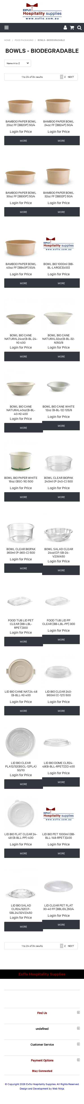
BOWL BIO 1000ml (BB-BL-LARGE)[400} (58, 265)
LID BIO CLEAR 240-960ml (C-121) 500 (58, 693)
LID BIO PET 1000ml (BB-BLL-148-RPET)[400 (58, 836)
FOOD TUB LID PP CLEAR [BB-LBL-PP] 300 (58, 622)
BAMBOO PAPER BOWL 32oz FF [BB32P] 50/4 (58, 194)
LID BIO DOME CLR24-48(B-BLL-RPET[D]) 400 (58, 764)
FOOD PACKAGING (24, 40)
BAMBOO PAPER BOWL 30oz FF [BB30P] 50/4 (21, 194)
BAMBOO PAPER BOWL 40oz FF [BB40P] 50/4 (21, 265)
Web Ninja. (58, 1088)
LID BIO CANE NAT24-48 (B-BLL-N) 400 (21, 693)
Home (7, 40)
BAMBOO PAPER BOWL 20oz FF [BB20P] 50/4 (21, 123)
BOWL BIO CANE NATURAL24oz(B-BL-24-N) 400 (20, 338)
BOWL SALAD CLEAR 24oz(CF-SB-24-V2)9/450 (58, 552)
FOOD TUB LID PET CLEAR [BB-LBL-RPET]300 (21, 623)
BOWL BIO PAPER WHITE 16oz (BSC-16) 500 (20, 479)
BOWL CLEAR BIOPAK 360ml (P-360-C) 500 (20, 551)
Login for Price (21, 131)
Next (71, 76)
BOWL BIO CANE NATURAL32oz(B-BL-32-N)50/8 (58, 338)
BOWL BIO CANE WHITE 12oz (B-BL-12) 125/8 (59, 408)
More (23, 140)
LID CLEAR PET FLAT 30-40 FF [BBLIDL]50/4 (58, 907)
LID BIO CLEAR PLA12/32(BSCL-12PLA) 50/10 (21, 766)
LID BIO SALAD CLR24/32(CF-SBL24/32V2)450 (20, 908)
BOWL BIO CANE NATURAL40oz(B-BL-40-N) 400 (20, 410)
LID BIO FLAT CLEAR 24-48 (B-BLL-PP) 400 (20, 836)
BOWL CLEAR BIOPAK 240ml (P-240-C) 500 (58, 479)
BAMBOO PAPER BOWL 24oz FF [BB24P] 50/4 (58, 123)
